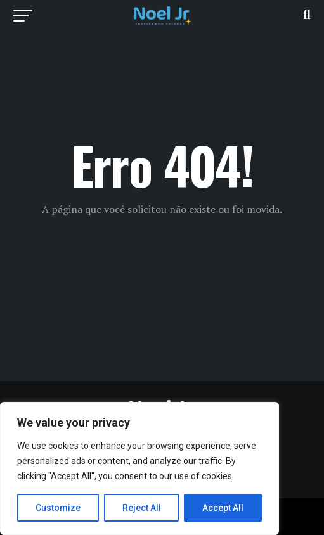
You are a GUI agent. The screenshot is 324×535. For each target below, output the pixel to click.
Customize (58, 508)
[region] (139, 468)
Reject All (141, 508)
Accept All (222, 508)
